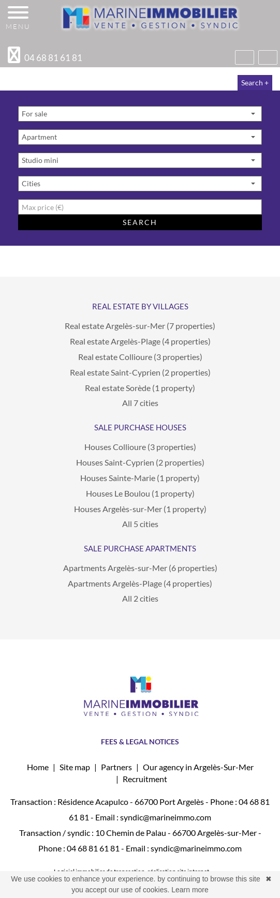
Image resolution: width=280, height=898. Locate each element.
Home (38, 767)
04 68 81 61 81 (93, 848)
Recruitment (145, 779)
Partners (116, 767)
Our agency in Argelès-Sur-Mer (198, 767)
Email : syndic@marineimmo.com (153, 817)
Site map (75, 767)
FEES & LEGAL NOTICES (140, 741)
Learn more (190, 890)
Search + (255, 82)
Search (140, 222)
